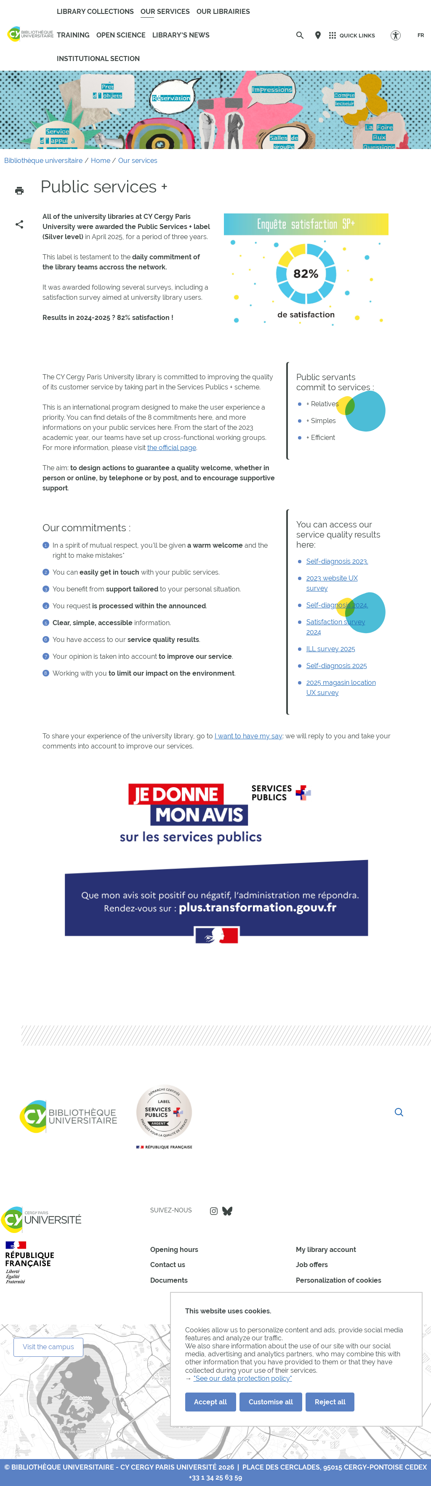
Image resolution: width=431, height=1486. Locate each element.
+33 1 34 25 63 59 (215, 1477)
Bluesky (227, 1211)
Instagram (214, 1211)
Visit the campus (48, 1347)
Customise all (271, 1402)
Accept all (210, 1402)
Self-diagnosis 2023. (337, 561)
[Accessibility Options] (400, 35)
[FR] (421, 35)
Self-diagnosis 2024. (337, 605)
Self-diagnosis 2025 (336, 666)
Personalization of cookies (338, 1280)
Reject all (330, 1402)
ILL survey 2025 (330, 649)
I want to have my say (248, 736)
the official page (171, 448)
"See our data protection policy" (243, 1378)
